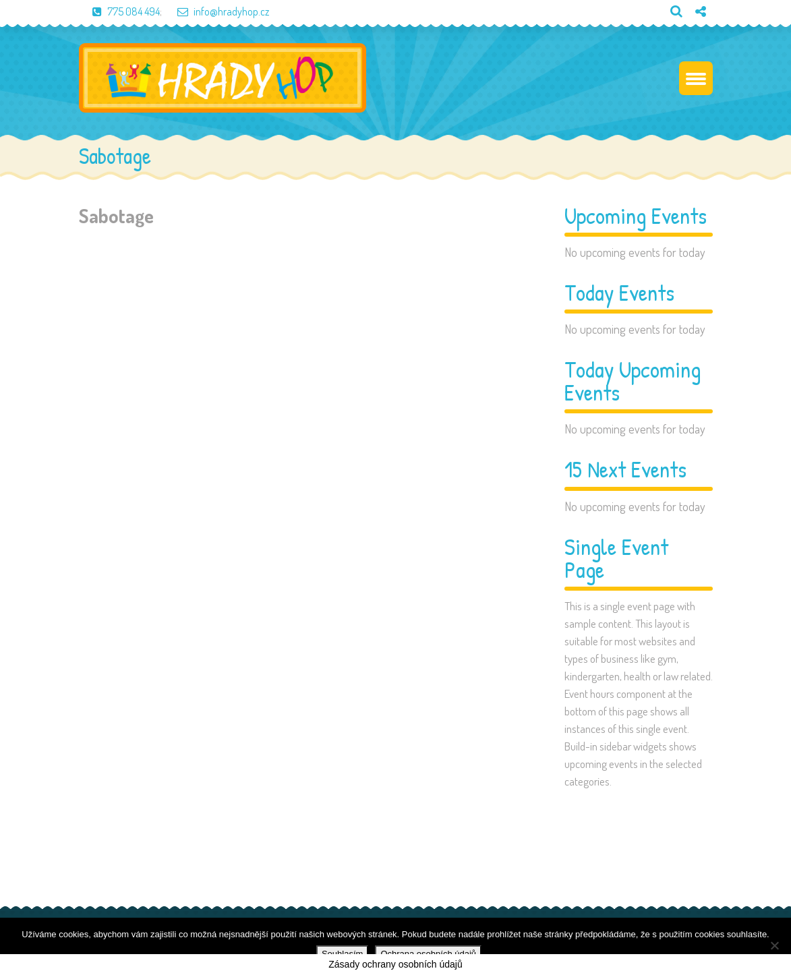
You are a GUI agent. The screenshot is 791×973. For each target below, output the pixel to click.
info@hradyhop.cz (216, 11)
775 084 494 (119, 11)
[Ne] (774, 945)
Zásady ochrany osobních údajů (395, 964)
